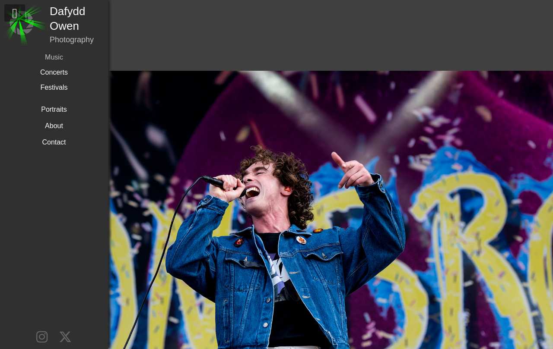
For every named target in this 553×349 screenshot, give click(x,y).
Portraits (54, 109)
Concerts (54, 72)
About (54, 125)
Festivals (53, 87)
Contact (54, 142)
